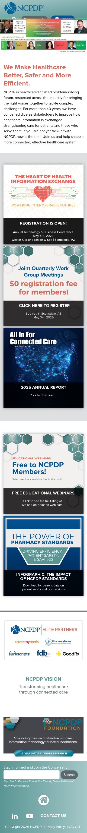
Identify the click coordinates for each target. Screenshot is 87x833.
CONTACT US (54, 815)
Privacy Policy (54, 827)
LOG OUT (74, 827)
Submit (69, 775)
